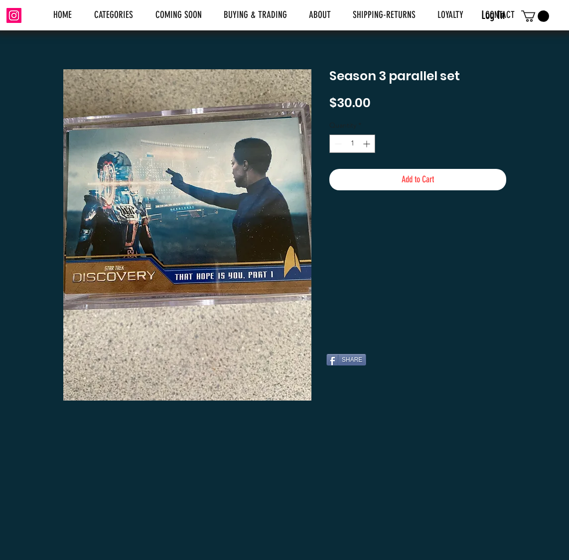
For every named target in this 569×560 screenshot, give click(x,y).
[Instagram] (13, 15)
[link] (535, 16)
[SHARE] (346, 360)
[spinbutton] (352, 143)
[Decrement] (337, 143)
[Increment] (367, 143)
